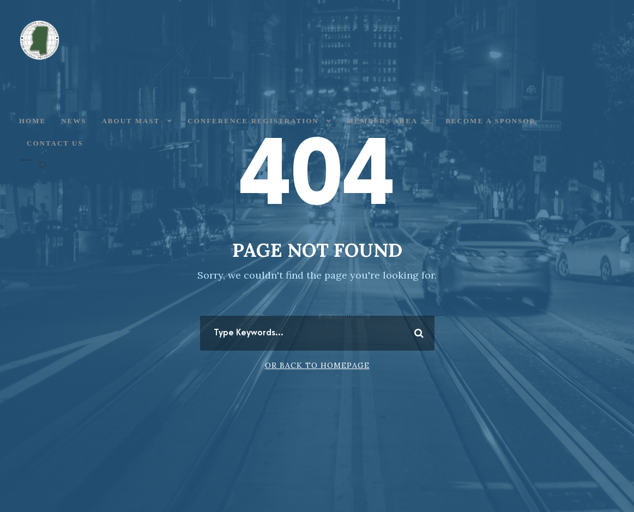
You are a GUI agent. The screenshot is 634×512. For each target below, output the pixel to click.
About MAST (130, 121)
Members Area (382, 121)
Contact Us (55, 143)
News (73, 121)
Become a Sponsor (490, 121)
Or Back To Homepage (317, 365)
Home (32, 121)
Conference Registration (253, 121)
